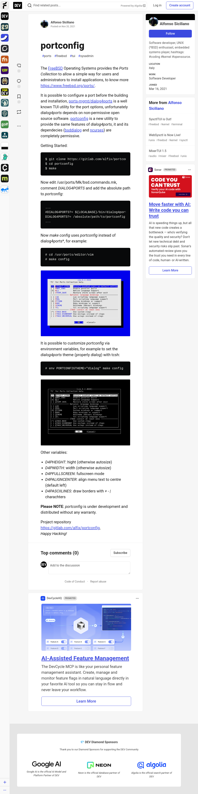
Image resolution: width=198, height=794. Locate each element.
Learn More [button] (86, 701)
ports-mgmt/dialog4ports (90, 101)
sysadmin (85, 56)
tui (72, 56)
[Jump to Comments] (19, 83)
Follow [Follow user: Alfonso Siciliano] (170, 33)
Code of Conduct (75, 581)
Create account (179, 5)
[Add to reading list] (19, 98)
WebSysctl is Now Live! (170, 137)
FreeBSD (55, 68)
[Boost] (19, 112)
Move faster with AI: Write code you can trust (170, 210)
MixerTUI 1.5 (170, 153)
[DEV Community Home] (17, 5)
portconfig (79, 118)
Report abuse (98, 581)
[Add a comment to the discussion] (89, 568)
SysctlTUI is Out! (170, 121)
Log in (157, 5)
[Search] (29, 5)
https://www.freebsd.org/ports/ (68, 85)
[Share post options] (19, 126)
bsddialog (73, 130)
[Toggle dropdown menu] (137, 598)
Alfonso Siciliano (62, 22)
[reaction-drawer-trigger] (19, 67)
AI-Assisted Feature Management (85, 658)
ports (46, 56)
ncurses (97, 130)
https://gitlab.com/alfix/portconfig (70, 527)
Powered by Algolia (133, 5)
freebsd (60, 56)
